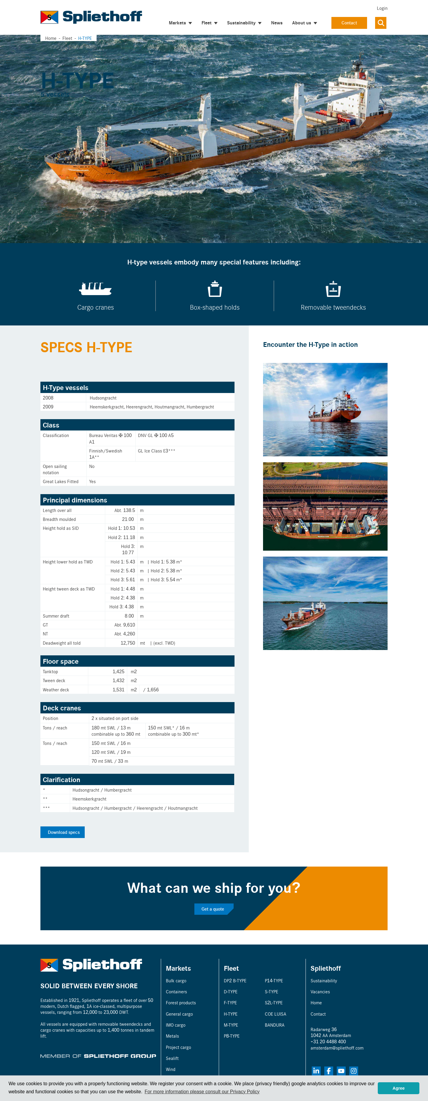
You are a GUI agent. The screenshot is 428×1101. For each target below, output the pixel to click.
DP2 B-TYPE (235, 980)
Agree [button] (399, 1088)
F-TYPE (230, 1002)
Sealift (172, 1058)
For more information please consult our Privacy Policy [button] (201, 1091)
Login (382, 8)
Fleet (231, 968)
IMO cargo (175, 1025)
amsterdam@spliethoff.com (337, 1047)
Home (50, 38)
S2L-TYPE (274, 1002)
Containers (176, 991)
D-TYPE (230, 991)
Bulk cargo (176, 980)
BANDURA (274, 1025)
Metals (172, 1036)
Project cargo (178, 1047)
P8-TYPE (232, 1036)
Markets (178, 968)
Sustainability (324, 980)
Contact (349, 22)
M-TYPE (231, 1025)
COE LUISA (275, 1014)
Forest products (181, 1002)
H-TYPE (230, 1014)
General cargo (179, 1014)
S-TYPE (271, 991)
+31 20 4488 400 (328, 1041)
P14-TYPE (274, 980)
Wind (170, 1069)
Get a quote (213, 909)
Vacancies (320, 991)
